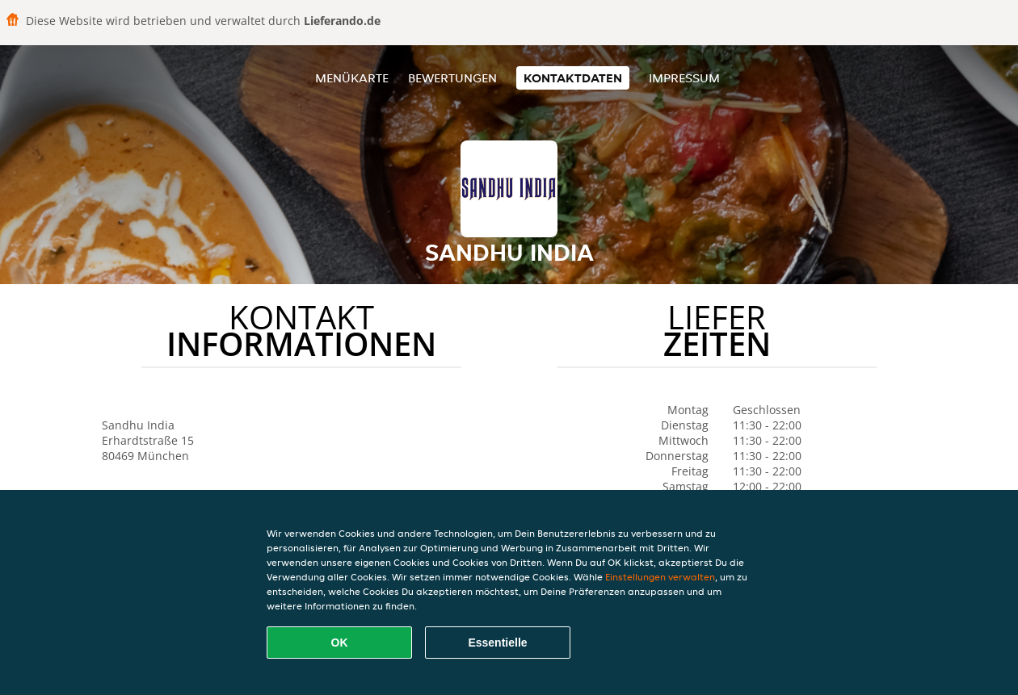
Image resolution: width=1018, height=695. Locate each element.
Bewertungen (452, 77)
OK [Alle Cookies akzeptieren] (339, 642)
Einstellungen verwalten (660, 577)
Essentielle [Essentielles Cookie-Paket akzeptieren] (497, 642)
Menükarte (352, 77)
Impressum (684, 77)
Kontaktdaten (573, 77)
